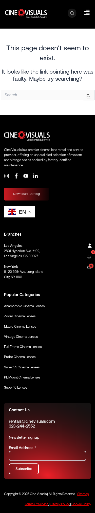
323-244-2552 (22, 426)
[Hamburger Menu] (87, 12)
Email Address (22, 447)
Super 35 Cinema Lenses (22, 367)
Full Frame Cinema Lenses (23, 347)
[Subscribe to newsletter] (24, 468)
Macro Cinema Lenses (20, 326)
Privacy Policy (59, 504)
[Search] (72, 13)
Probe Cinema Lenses (19, 357)
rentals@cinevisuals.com (32, 421)
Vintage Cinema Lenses (21, 337)
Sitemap (83, 494)
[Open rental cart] (89, 256)
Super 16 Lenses (15, 387)
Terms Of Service (36, 504)
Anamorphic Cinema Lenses (24, 306)
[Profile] (89, 245)
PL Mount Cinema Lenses (22, 377)
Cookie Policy (81, 504)
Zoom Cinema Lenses (19, 316)
